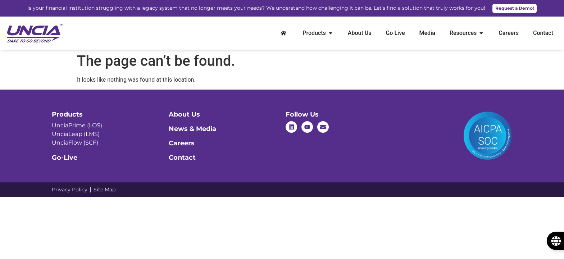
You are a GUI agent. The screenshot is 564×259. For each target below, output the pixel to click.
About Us (184, 114)
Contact (182, 158)
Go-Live (64, 158)
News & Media (192, 129)
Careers (182, 143)
